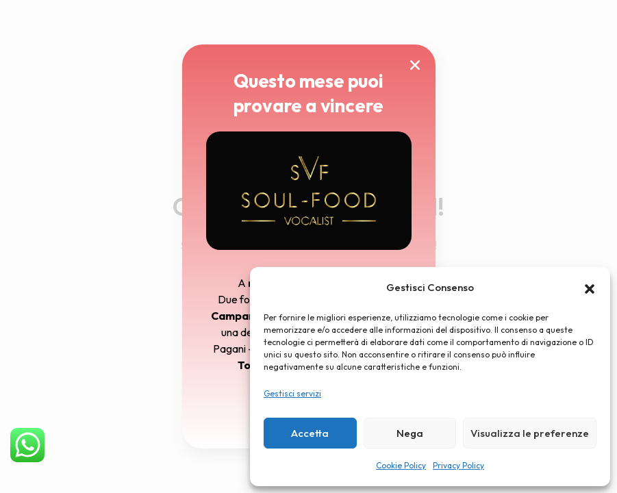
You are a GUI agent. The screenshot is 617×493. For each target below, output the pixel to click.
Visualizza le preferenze (529, 433)
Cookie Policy (401, 465)
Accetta (310, 433)
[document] (308, 246)
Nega (409, 433)
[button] (589, 287)
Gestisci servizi (292, 393)
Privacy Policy (458, 465)
